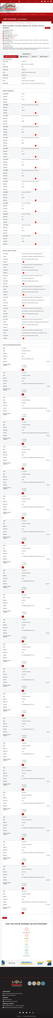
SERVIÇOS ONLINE (43, 14)
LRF (38, 14)
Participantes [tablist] (44, 56)
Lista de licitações (29, 22)
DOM (29, 14)
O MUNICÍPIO (13, 14)
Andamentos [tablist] (26, 54)
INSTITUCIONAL (6, 14)
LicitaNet (12, 38)
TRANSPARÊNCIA (33, 14)
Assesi (21, 1016)
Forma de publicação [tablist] (11, 56)
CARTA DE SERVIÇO (24, 14)
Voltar (4, 917)
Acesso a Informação (10, 22)
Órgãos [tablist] (34, 56)
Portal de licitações (20, 22)
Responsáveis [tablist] (24, 56)
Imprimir (47, 27)
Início (4, 22)
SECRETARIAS (18, 14)
